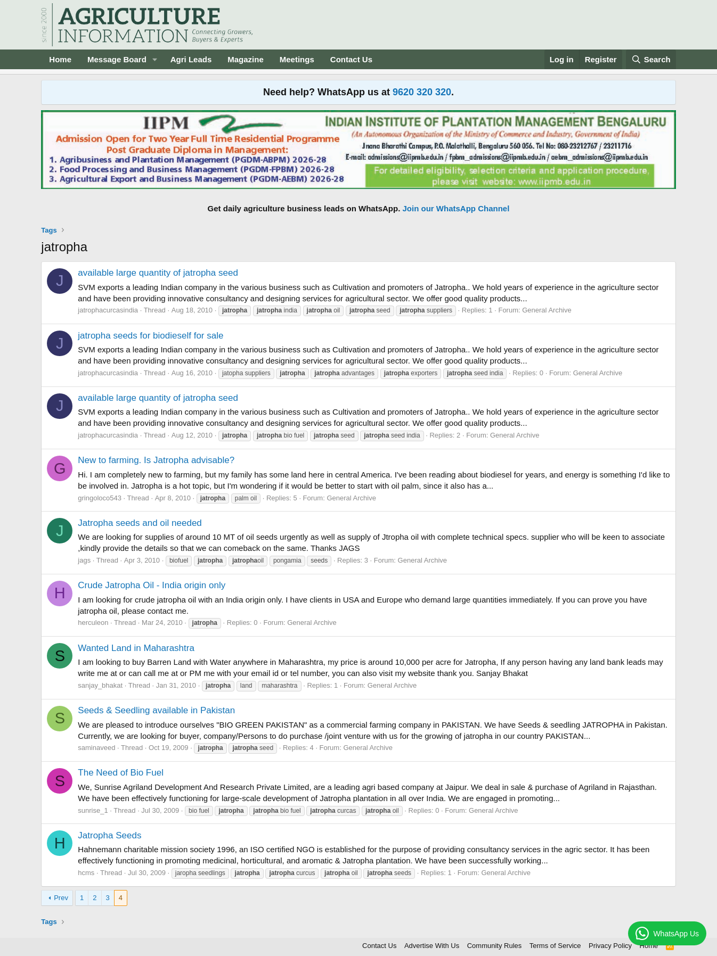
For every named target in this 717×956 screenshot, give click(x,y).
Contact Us (351, 59)
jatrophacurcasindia (108, 310)
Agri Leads (191, 59)
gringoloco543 (99, 498)
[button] (155, 59)
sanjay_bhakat (100, 685)
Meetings (297, 59)
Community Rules (494, 946)
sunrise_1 (93, 810)
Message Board (116, 59)
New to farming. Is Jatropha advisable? (156, 460)
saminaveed (96, 748)
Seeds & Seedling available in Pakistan (156, 710)
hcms (86, 873)
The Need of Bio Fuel (121, 773)
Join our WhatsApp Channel (456, 208)
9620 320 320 (422, 92)
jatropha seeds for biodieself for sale (150, 336)
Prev (61, 898)
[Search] (651, 59)
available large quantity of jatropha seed (158, 273)
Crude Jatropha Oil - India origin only (151, 585)
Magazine (245, 59)
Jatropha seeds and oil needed (140, 523)
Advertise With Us (431, 946)
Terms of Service (555, 946)
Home (60, 59)
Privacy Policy (610, 946)
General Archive (547, 310)
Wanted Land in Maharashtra (136, 648)
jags (84, 560)
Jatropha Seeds (109, 835)
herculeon (93, 623)
